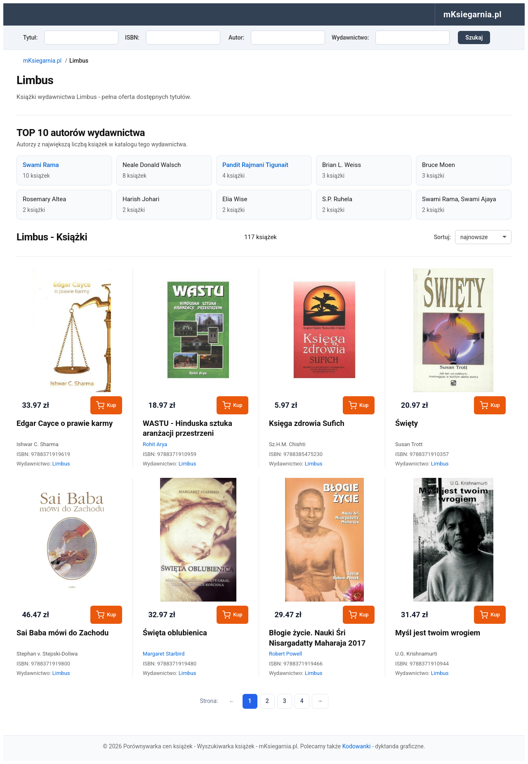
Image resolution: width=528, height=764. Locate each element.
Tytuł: (30, 37)
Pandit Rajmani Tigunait (255, 165)
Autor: (236, 37)
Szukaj (474, 37)
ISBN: (132, 37)
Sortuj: (442, 237)
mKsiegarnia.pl (42, 60)
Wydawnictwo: (350, 37)
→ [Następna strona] (320, 701)
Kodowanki (356, 746)
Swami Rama (41, 165)
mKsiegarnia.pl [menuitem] (472, 14)
